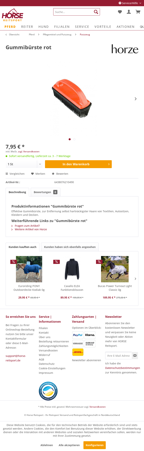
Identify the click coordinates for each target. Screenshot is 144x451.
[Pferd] (10, 26)
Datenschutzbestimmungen (122, 368)
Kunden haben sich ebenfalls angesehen (70, 247)
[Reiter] (27, 26)
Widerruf (44, 355)
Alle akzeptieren (69, 445)
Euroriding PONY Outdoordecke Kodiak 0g (29, 288)
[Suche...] (76, 12)
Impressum (46, 373)
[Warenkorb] (138, 12)
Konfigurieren (95, 445)
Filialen (43, 328)
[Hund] (44, 26)
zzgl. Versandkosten (29, 151)
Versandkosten (48, 350)
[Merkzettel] (119, 12)
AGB (41, 359)
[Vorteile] (103, 26)
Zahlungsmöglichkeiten (53, 346)
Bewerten (60, 173)
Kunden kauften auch (22, 247)
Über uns (44, 337)
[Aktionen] (125, 26)
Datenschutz (47, 364)
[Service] (82, 26)
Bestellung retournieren (54, 341)
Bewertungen (45, 192)
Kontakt (44, 332)
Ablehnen (46, 445)
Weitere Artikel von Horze (29, 229)
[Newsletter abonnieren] (135, 355)
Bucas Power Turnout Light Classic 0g (115, 288)
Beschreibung (17, 192)
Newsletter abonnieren (86, 360)
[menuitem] (76, 12)
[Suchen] (96, 12)
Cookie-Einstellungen (52, 368)
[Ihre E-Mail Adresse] (118, 355)
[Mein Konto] (129, 12)
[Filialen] (62, 26)
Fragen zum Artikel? (25, 225)
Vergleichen (15, 173)
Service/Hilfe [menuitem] (129, 3)
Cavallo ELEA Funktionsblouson (72, 288)
